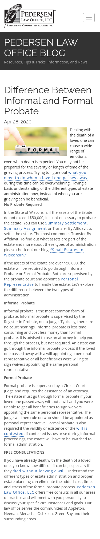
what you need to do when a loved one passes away (45, 175)
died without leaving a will (39, 470)
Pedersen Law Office (30, 16)
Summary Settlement (66, 223)
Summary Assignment (25, 228)
